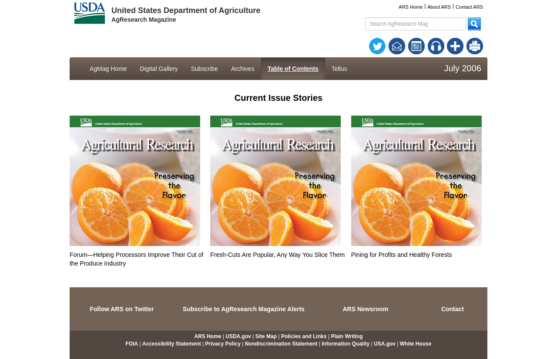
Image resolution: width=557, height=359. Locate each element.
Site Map (266, 336)
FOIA (132, 344)
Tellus (339, 68)
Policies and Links (304, 336)
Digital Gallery (159, 68)
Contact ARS (469, 7)
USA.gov (385, 344)
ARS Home (411, 7)
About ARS (439, 7)
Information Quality (345, 344)
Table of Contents (293, 68)
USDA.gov (238, 336)
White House (416, 344)
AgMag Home (108, 68)
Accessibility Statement (171, 344)
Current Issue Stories (278, 98)
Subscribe (204, 68)
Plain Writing (346, 336)
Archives (243, 68)
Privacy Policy (223, 344)
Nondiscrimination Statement (281, 344)
